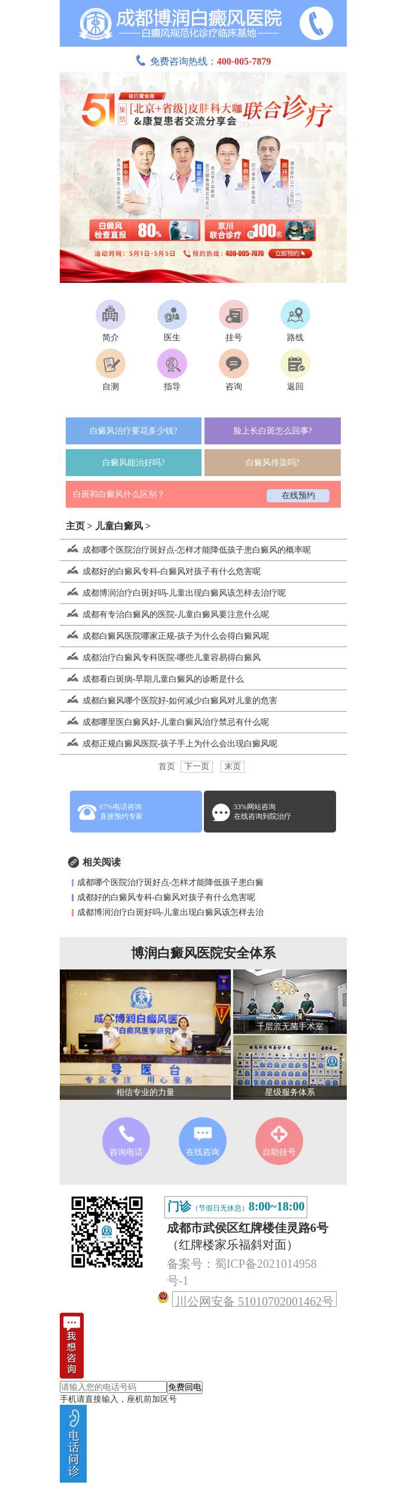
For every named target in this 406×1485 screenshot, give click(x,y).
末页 (232, 766)
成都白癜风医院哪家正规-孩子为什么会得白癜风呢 (165, 636)
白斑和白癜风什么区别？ (119, 494)
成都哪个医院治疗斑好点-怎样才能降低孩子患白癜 (170, 882)
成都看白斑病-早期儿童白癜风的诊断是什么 (152, 679)
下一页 (196, 766)
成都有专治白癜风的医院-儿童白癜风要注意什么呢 (165, 614)
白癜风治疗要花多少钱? (133, 430)
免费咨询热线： (203, 61)
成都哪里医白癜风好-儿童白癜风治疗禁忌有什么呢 (165, 722)
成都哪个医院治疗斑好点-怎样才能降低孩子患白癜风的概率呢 (186, 549)
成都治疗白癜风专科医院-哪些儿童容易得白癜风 (160, 657)
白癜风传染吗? (273, 462)
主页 (75, 526)
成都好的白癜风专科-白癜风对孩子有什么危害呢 (160, 571)
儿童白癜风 (119, 526)
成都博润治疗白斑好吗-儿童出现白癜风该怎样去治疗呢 (173, 592)
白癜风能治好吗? (133, 462)
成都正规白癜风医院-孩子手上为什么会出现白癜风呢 (169, 743)
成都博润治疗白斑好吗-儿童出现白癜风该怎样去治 (170, 912)
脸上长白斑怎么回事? (272, 430)
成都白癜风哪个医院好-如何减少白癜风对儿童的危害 (169, 700)
